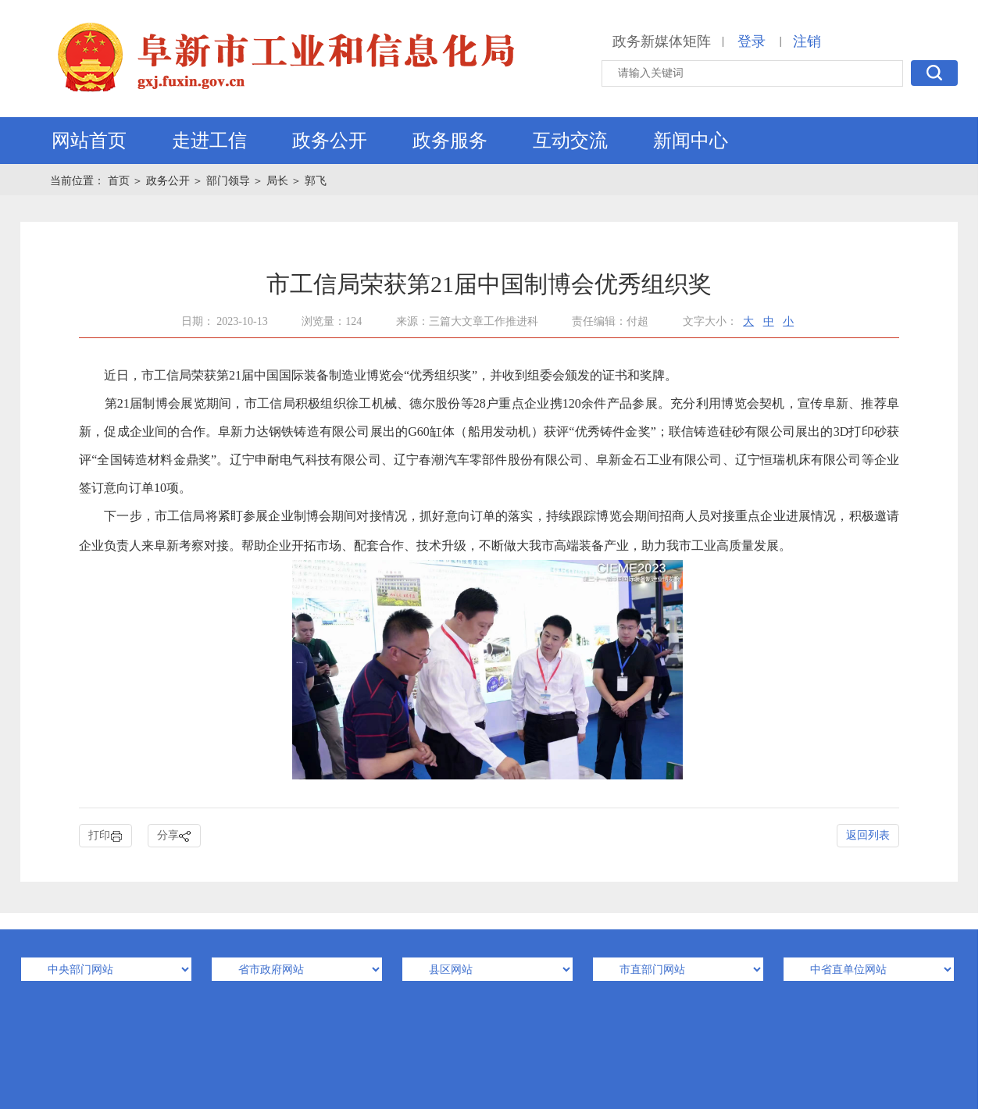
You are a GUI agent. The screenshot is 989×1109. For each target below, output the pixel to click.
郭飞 (316, 181)
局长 (277, 181)
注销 (807, 41)
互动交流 (570, 140)
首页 (120, 181)
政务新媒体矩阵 (661, 41)
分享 (174, 836)
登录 (751, 41)
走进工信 (209, 140)
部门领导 (228, 181)
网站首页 (89, 140)
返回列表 (868, 835)
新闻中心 (690, 140)
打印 (105, 836)
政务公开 (329, 140)
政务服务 (449, 140)
